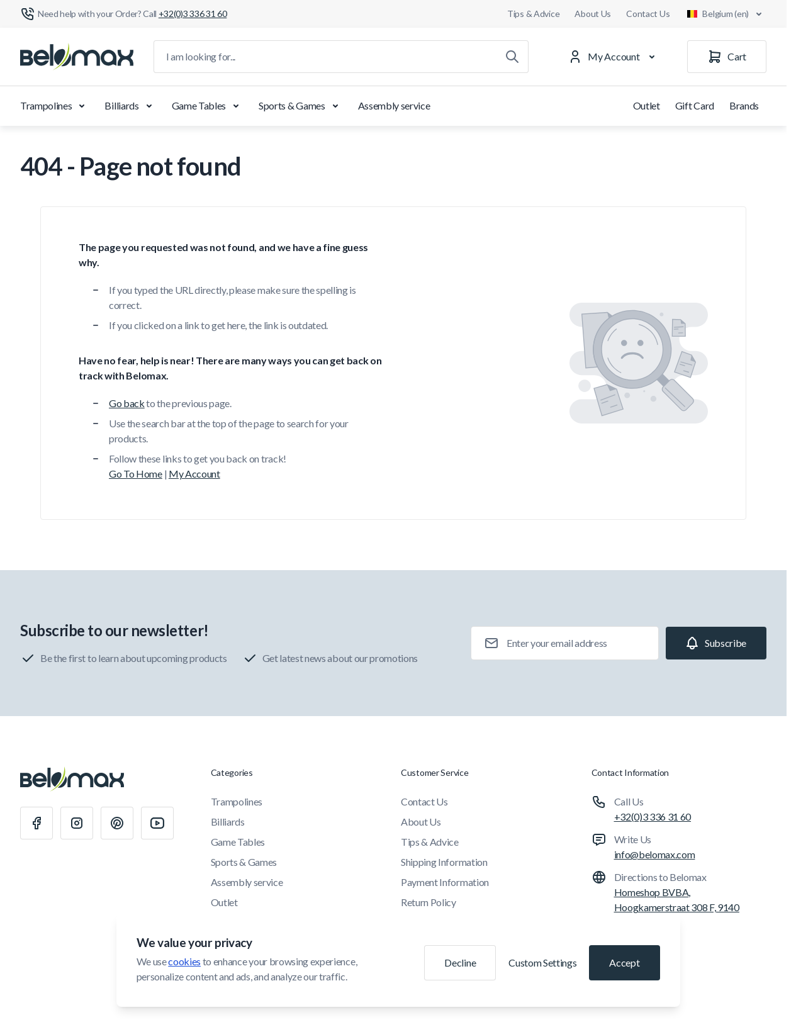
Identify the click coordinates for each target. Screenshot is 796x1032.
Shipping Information (444, 862)
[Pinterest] (117, 823)
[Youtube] (157, 823)
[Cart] (726, 56)
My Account (194, 474)
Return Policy (428, 902)
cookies (184, 961)
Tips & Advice (533, 13)
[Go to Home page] (76, 56)
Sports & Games (301, 105)
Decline (460, 962)
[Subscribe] (716, 643)
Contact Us (648, 13)
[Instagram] (76, 823)
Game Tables (208, 105)
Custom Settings (542, 962)
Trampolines (54, 105)
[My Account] (614, 56)
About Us (593, 13)
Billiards (130, 105)
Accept (624, 962)
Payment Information (445, 882)
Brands (744, 105)
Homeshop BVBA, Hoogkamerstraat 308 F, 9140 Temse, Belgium (676, 907)
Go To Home (135, 474)
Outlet (646, 105)
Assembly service (394, 105)
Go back (127, 403)
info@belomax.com (654, 854)
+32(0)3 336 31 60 (653, 816)
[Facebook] (36, 823)
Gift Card (694, 105)
